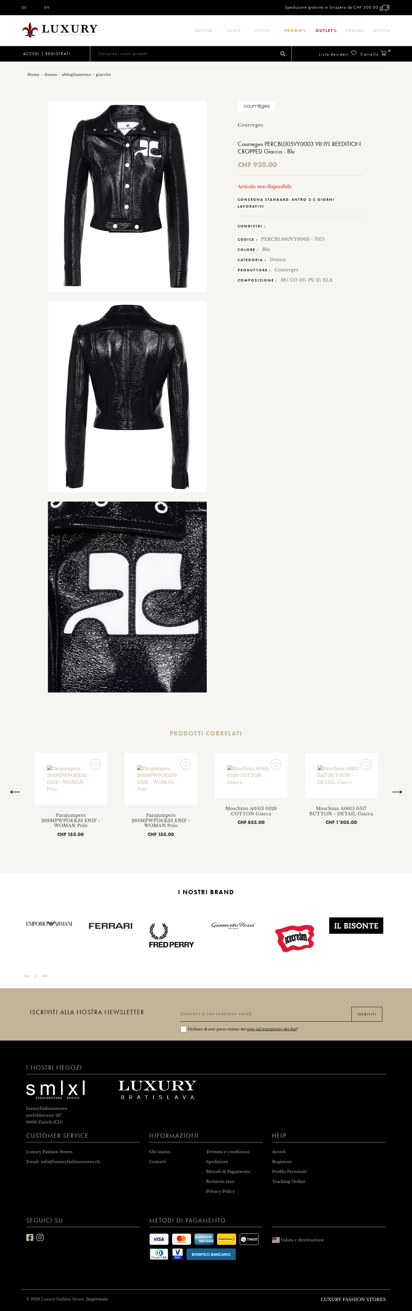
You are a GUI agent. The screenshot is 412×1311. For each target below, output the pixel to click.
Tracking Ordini (288, 1181)
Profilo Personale (289, 1171)
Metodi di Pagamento (228, 1171)
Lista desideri (338, 53)
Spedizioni (217, 1161)
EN (46, 7)
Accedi (31, 53)
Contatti (157, 1161)
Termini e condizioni (227, 1151)
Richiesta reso (220, 1181)
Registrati (57, 53)
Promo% (295, 30)
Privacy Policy (220, 1191)
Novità (381, 30)
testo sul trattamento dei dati (271, 1029)
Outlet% (326, 30)
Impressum (97, 1299)
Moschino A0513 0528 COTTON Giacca (48, 790)
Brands (355, 30)
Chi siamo (159, 1151)
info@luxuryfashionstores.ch (70, 1161)
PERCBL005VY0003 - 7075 (293, 239)
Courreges (286, 270)
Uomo (235, 30)
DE (24, 7)
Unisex (264, 30)
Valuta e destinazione (298, 1240)
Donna (206, 30)
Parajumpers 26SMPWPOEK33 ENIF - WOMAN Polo (138, 793)
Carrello (375, 53)
